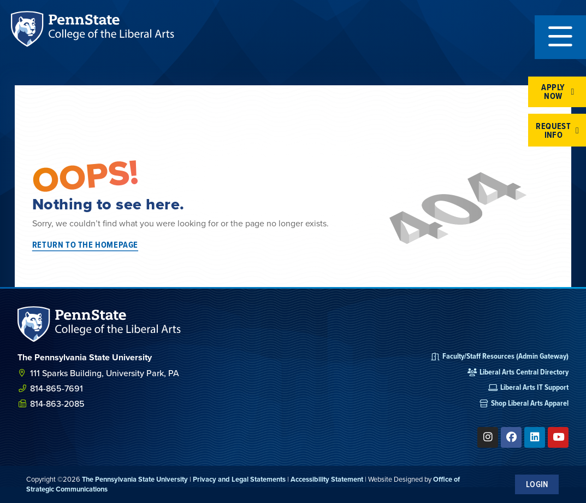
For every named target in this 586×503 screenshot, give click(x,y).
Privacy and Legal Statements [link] (239, 479)
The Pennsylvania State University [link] (135, 479)
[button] (560, 37)
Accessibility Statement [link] (327, 479)
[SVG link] (99, 324)
